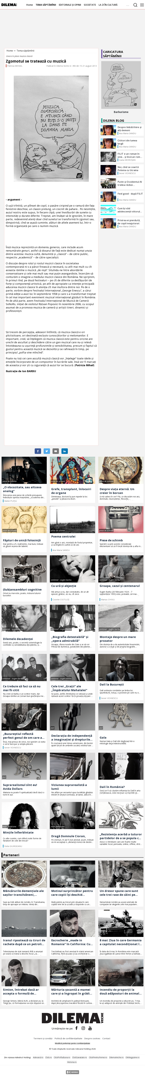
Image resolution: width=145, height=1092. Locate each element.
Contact (106, 1038)
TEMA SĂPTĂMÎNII (46, 4)
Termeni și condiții (42, 1038)
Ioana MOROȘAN (127, 159)
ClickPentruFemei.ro (98, 1057)
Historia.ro (72, 1062)
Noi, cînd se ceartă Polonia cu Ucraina (128, 169)
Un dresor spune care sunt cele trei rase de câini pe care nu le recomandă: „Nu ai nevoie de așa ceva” (121, 893)
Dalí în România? (112, 787)
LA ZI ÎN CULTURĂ (108, 4)
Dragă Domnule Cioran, (68, 836)
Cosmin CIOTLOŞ (61, 599)
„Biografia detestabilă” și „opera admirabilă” (69, 639)
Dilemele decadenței (18, 639)
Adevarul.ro (38, 1057)
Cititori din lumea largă (127, 142)
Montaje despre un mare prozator (118, 639)
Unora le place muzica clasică (19, 56)
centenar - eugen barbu (61, 580)
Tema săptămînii (25, 50)
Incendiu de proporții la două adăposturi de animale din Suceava (120, 991)
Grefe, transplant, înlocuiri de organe (71, 491)
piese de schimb (10, 481)
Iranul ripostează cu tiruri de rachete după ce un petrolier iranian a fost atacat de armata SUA (24, 942)
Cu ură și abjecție (63, 586)
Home (29, 4)
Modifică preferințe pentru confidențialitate (72, 1043)
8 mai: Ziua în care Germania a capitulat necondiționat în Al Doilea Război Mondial (121, 942)
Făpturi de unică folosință (22, 540)
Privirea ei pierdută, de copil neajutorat (129, 222)
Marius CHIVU (108, 599)
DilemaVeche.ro (116, 1057)
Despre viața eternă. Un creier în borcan (117, 491)
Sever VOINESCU (127, 173)
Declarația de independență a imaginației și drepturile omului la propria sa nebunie (71, 737)
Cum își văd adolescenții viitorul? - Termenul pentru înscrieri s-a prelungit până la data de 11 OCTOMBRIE (130, 210)
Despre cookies (92, 1038)
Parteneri (11, 855)
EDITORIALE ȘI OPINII (70, 4)
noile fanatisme (9, 826)
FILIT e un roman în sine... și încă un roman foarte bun (130, 155)
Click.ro (48, 1057)
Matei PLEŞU (10, 500)
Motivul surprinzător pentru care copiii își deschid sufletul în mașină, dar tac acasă (72, 893)
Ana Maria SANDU (127, 133)
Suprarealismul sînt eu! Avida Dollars (20, 787)
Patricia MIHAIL (14, 65)
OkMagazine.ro (132, 1057)
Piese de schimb (111, 540)
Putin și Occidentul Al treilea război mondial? (130, 183)
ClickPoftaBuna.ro (62, 1057)
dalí (101, 678)
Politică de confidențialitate (69, 1038)
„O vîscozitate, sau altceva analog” (22, 489)
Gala (103, 737)
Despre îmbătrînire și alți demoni (129, 129)
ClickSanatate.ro (79, 1057)
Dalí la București (112, 684)
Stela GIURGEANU (13, 846)
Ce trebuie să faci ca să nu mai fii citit (21, 688)
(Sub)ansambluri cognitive (22, 589)
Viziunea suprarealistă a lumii (69, 787)
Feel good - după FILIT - (130, 195)
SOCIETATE (90, 4)
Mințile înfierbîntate (18, 832)
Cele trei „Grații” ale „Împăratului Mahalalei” (69, 688)
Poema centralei (63, 536)
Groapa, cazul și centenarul (120, 586)
